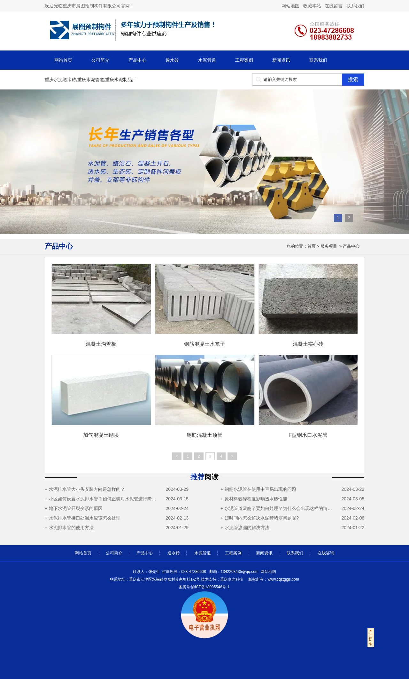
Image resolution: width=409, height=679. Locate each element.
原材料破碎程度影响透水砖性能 (256, 498)
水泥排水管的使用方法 (71, 527)
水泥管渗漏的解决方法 (247, 527)
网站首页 (63, 60)
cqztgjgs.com (273, 579)
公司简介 (100, 60)
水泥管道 (207, 60)
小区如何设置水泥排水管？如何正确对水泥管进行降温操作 (104, 498)
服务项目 (328, 246)
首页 (311, 246)
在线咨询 (63, 79)
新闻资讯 (281, 60)
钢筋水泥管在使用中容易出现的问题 (260, 489)
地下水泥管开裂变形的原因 (76, 508)
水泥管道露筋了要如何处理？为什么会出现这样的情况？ (280, 508)
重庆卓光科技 (231, 579)
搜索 (353, 79)
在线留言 (334, 5)
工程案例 (244, 60)
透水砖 (172, 60)
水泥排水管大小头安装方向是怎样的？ (87, 489)
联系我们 (354, 5)
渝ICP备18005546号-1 (210, 587)
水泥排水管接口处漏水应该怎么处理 (84, 518)
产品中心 (137, 60)
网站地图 (268, 571)
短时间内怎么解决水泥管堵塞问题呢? (262, 518)
